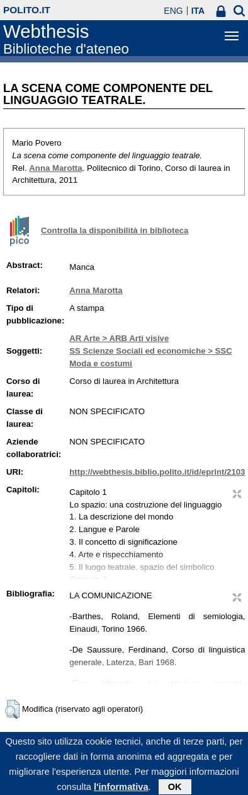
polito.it (26, 9)
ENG (173, 10)
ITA (198, 10)
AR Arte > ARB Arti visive (119, 338)
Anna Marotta (55, 168)
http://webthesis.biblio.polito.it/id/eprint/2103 (157, 472)
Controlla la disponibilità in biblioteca (114, 230)
